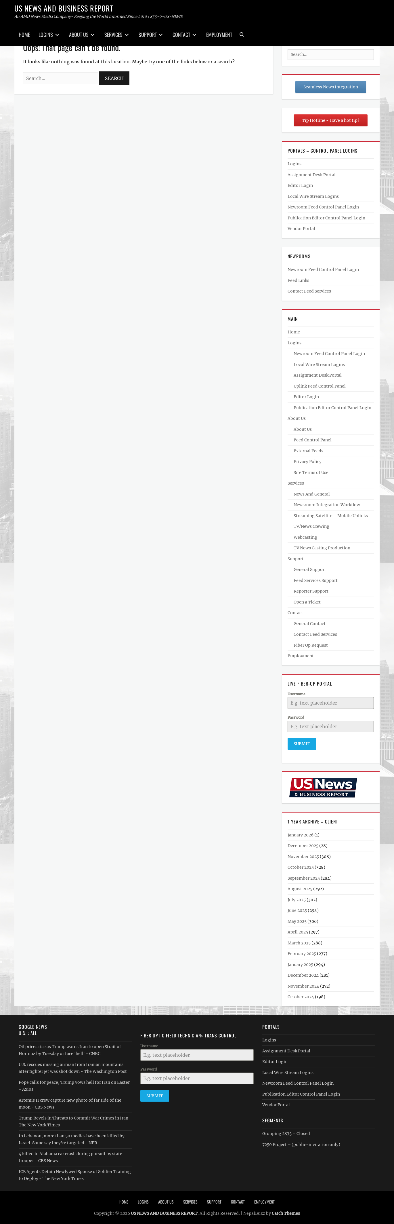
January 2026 (300, 833)
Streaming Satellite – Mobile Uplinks (331, 515)
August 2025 (300, 887)
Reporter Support (311, 591)
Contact (181, 34)
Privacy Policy (308, 461)
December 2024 (303, 973)
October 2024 (301, 995)
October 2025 (301, 865)
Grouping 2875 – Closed (286, 1131)
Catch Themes (286, 1211)
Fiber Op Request (311, 645)
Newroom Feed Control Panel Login (323, 207)
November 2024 (303, 984)
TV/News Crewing (311, 526)
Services (113, 34)
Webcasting (305, 537)
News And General (312, 494)
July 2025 (297, 898)
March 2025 (299, 941)
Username (296, 694)
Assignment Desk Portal (312, 174)
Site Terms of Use (311, 472)
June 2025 (297, 909)
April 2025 (298, 930)
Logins (46, 34)
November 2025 (303, 854)
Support (148, 34)
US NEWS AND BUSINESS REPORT (64, 8)
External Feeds (308, 450)
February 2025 (302, 952)
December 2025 (303, 844)
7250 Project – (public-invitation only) (301, 1142)
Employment (219, 34)
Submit (302, 743)
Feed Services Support (316, 580)
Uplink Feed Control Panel (320, 386)
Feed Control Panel (313, 440)
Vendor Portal (301, 228)
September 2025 (304, 876)
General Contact (310, 623)
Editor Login (300, 185)
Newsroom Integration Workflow (327, 504)
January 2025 (300, 962)
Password (296, 717)
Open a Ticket (307, 602)
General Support (310, 569)
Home (24, 34)
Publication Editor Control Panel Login (326, 218)
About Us (79, 34)
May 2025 (297, 919)
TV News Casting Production (322, 548)
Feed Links (298, 280)
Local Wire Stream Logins (313, 196)
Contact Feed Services (309, 291)
